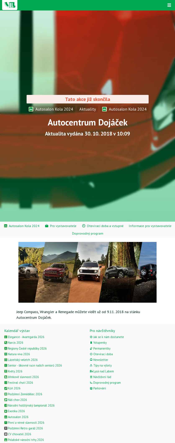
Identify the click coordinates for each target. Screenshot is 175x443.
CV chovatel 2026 (17, 434)
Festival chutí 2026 (18, 382)
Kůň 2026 (12, 388)
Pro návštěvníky (102, 330)
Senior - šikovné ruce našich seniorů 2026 (33, 365)
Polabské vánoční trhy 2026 (24, 440)
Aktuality (87, 109)
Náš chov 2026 (15, 400)
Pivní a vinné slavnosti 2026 (24, 422)
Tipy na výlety (101, 365)
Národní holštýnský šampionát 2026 (29, 405)
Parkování (98, 388)
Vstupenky (98, 342)
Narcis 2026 (13, 342)
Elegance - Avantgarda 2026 (24, 337)
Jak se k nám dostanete (107, 337)
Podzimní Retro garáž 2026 (23, 428)
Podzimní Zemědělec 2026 (23, 394)
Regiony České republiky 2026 (25, 348)
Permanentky (100, 348)
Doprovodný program (105, 382)
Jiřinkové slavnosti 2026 (21, 377)
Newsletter (99, 360)
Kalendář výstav (17, 330)
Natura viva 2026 (17, 354)
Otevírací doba (101, 354)
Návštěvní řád (100, 377)
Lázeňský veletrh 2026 (21, 360)
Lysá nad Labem (102, 371)
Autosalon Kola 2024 (51, 109)
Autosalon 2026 (16, 417)
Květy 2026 (13, 371)
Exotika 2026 (14, 411)
